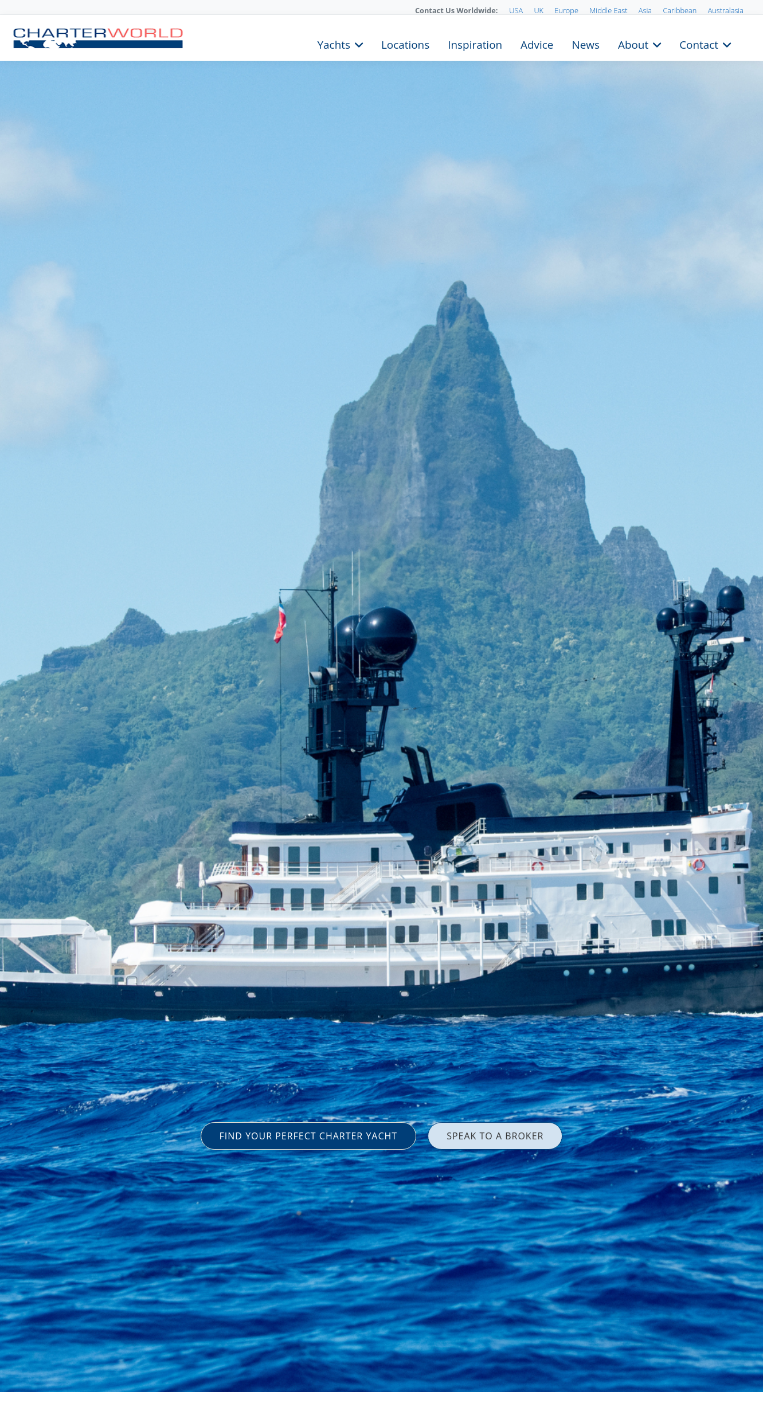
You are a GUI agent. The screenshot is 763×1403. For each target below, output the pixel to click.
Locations (405, 43)
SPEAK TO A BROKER (495, 1136)
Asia (645, 10)
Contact (698, 43)
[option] (381, 701)
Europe (566, 10)
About (633, 43)
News (585, 43)
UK (538, 10)
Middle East (608, 10)
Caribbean (680, 10)
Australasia (726, 10)
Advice (537, 43)
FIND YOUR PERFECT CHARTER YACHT (309, 1136)
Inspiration (475, 43)
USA (516, 10)
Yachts (334, 43)
